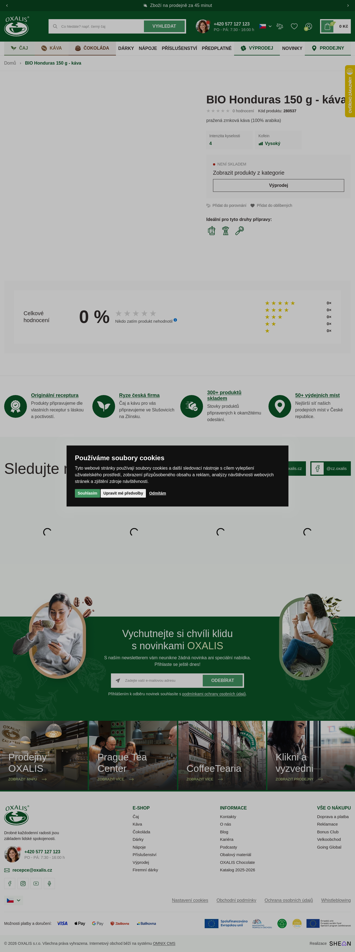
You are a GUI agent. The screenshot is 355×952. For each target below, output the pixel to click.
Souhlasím (87, 493)
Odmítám (157, 493)
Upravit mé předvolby (123, 493)
